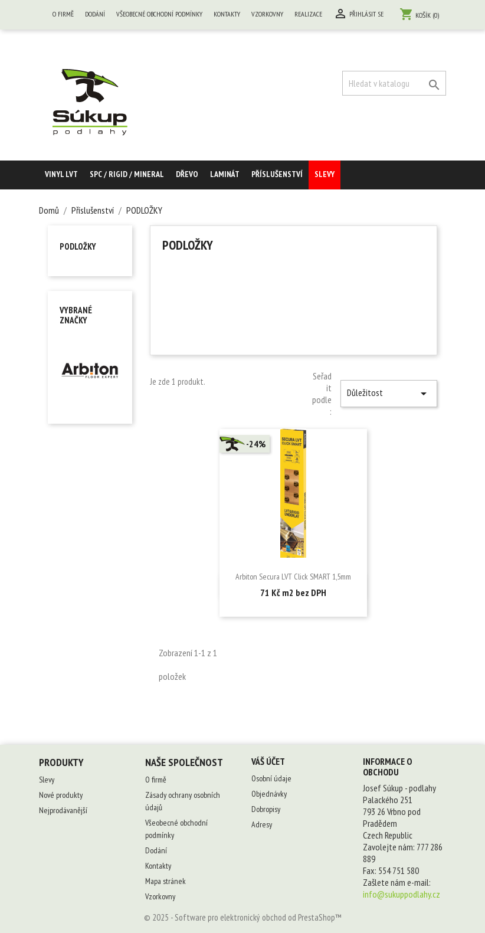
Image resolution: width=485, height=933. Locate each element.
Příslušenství (277, 174)
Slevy (324, 174)
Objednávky (269, 793)
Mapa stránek (165, 881)
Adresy (261, 824)
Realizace (308, 13)
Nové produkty (61, 795)
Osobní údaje (271, 778)
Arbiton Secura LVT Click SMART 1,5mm (293, 576)
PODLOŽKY (78, 246)
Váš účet (268, 761)
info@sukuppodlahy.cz (401, 894)
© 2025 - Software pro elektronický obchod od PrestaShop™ (243, 917)
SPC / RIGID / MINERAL (127, 174)
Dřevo (187, 174)
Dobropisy (265, 809)
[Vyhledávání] (394, 83)
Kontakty (227, 13)
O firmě (63, 13)
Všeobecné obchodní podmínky (159, 13)
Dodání (95, 13)
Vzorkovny (267, 13)
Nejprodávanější (63, 810)
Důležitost (389, 394)
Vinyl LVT (61, 174)
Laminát (225, 174)
